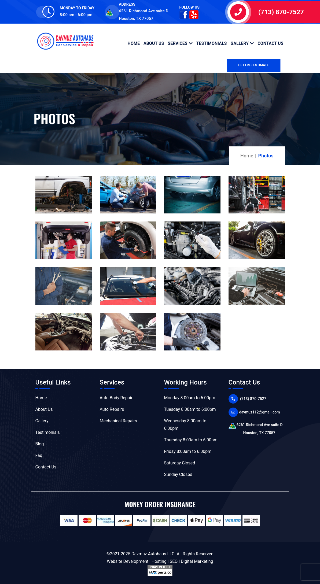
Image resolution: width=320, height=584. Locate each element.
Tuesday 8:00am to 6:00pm (190, 409)
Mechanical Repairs (118, 420)
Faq (38, 455)
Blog (39, 443)
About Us (154, 43)
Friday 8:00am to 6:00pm (188, 451)
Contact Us (270, 43)
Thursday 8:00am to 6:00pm (191, 439)
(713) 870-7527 (281, 12)
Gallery (239, 43)
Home (134, 43)
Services (177, 43)
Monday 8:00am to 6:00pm (189, 397)
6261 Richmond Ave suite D (257, 430)
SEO (174, 561)
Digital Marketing (197, 561)
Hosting (159, 561)
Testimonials (211, 43)
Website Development (127, 561)
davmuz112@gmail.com (259, 412)
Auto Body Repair (116, 397)
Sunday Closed (178, 474)
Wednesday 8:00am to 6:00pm (185, 424)
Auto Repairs (112, 409)
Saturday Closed (179, 462)
